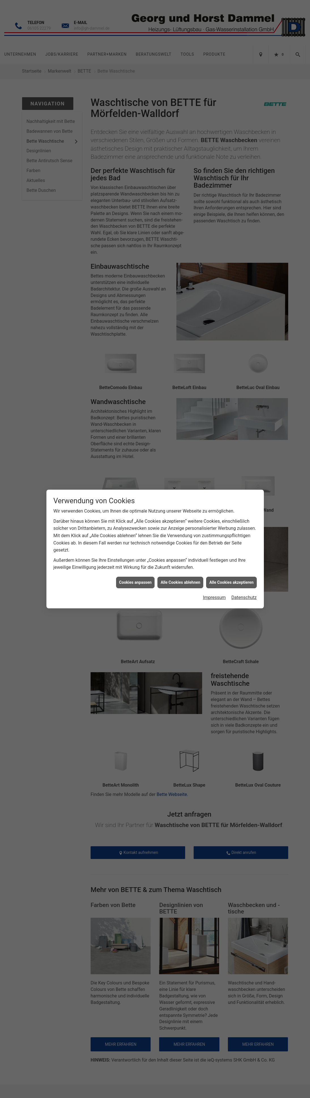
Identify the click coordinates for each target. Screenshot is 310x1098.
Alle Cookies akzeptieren (231, 582)
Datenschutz (243, 597)
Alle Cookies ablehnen (180, 582)
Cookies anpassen (135, 582)
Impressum (214, 597)
